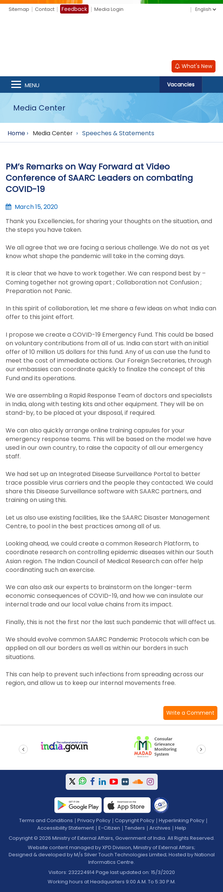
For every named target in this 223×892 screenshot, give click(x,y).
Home (16, 133)
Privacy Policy (93, 820)
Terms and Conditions (46, 820)
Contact (44, 9)
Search (212, 84)
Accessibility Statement (65, 828)
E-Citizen (109, 828)
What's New (193, 66)
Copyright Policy (134, 820)
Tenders (135, 828)
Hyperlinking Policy (181, 820)
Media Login (109, 9)
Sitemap (19, 9)
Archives (159, 828)
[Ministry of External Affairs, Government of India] (111, 38)
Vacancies (180, 84)
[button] (190, 713)
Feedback (74, 9)
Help (180, 828)
